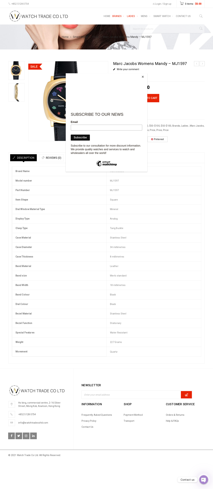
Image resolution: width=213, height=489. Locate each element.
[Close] (146, 74)
